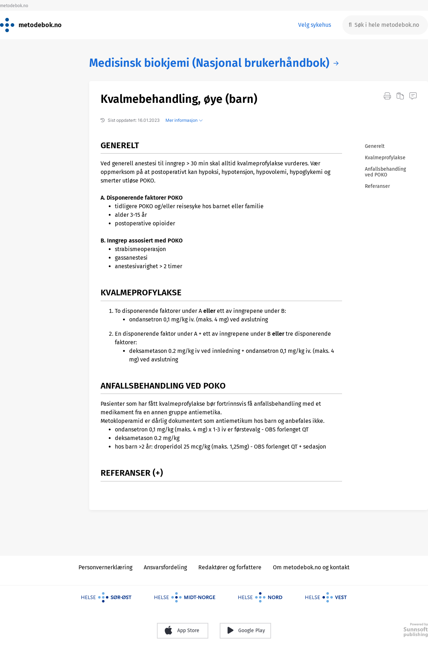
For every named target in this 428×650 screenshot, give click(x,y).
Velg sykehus (314, 24)
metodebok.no (14, 5)
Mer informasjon (184, 120)
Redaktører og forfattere (229, 567)
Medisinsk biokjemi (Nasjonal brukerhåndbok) (209, 63)
